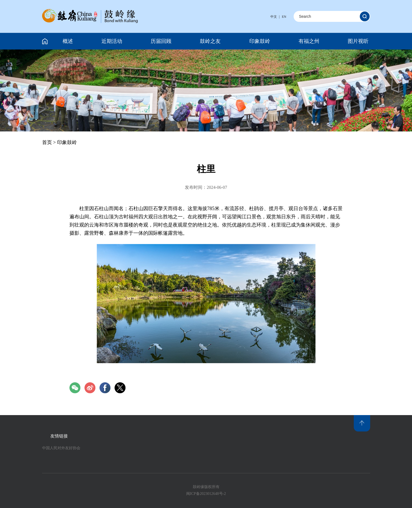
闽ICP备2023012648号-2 (206, 494)
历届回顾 (161, 41)
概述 (68, 41)
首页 (47, 142)
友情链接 (59, 436)
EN (284, 17)
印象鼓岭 (259, 41)
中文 (273, 17)
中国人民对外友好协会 (61, 448)
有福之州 (309, 41)
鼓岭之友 (210, 41)
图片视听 (358, 41)
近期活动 (111, 41)
